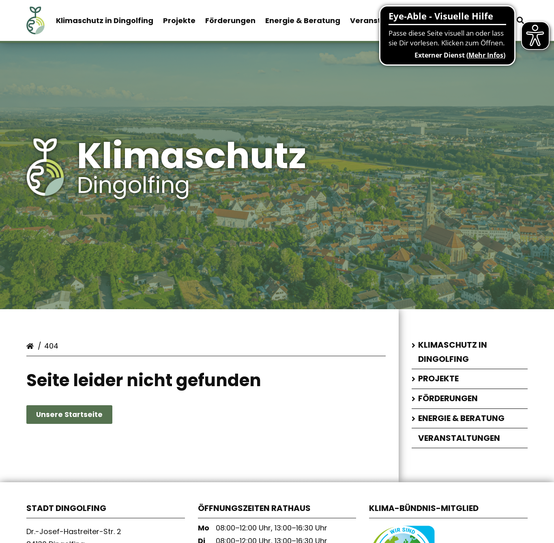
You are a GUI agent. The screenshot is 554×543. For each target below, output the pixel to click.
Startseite (31, 347)
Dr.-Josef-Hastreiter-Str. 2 (73, 534)
